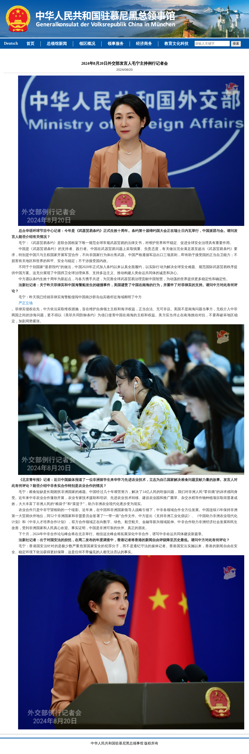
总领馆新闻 (57, 43)
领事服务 (116, 43)
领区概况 (87, 43)
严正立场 (26, 303)
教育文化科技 (176, 43)
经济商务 (144, 43)
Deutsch (11, 43)
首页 (30, 43)
